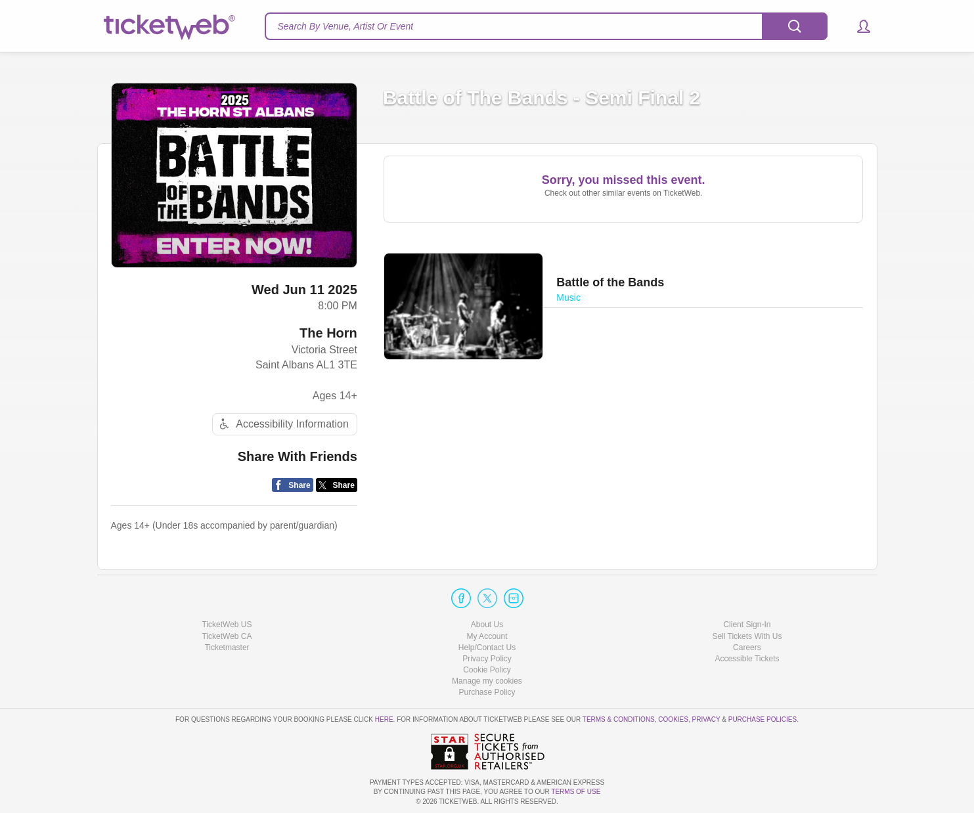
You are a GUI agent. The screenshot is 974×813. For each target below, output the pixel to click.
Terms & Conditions (619, 719)
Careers (747, 647)
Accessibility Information (282, 424)
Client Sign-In (746, 624)
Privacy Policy (487, 658)
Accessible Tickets (747, 658)
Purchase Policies (762, 719)
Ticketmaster (226, 647)
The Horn (328, 333)
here (384, 719)
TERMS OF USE (575, 791)
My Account (486, 636)
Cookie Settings (486, 681)
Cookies (673, 719)
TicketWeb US (227, 624)
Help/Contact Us (487, 647)
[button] (857, 26)
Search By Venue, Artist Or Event (346, 26)
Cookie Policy (487, 669)
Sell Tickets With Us (747, 636)
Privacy (706, 719)
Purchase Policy (486, 692)
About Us (487, 624)
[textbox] (546, 26)
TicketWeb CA (227, 636)
